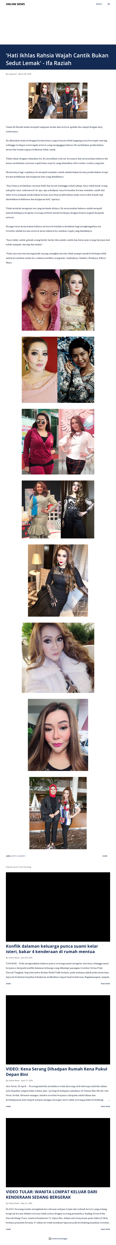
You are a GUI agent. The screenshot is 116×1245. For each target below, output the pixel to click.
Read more (105, 984)
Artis (14, 856)
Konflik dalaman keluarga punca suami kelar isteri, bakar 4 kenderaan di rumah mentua (52, 948)
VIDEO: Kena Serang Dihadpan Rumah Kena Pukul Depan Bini (56, 1071)
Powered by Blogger (58, 1239)
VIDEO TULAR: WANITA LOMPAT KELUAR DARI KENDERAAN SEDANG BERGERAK (51, 1194)
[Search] (99, 4)
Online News (15, 4)
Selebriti (21, 856)
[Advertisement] (58, 24)
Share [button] (104, 856)
